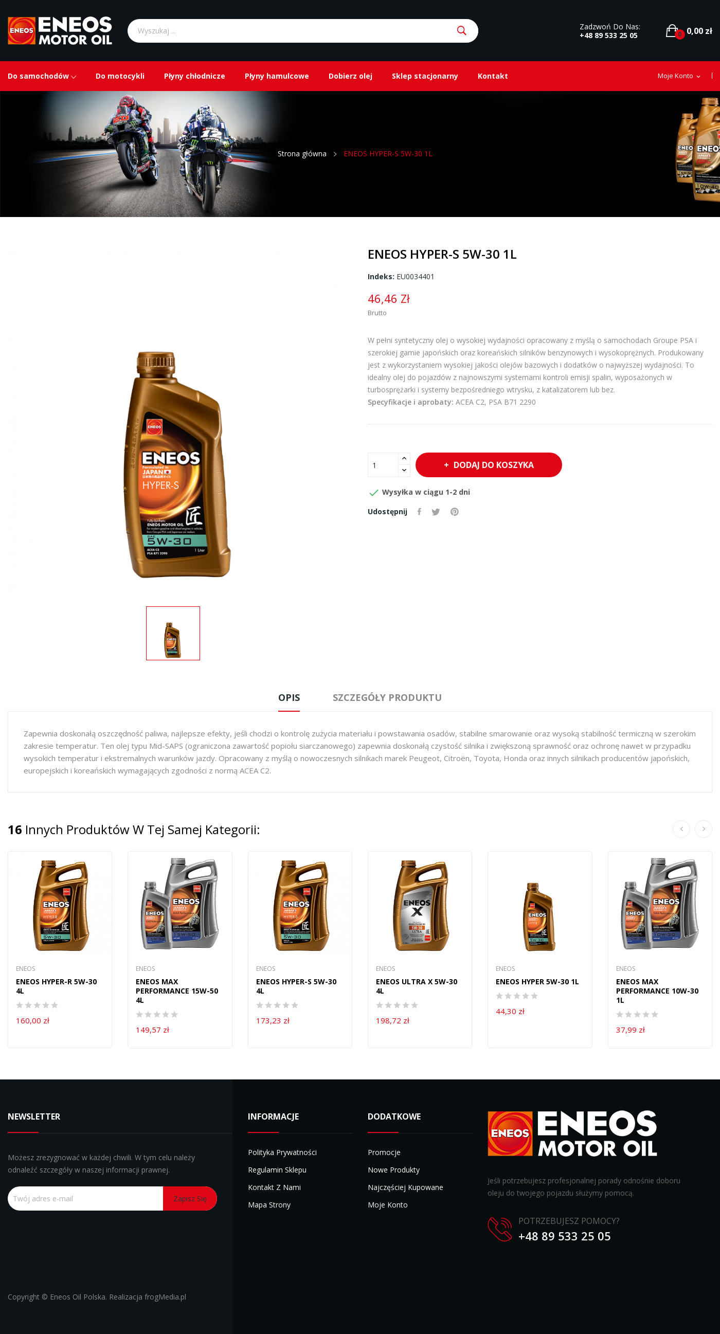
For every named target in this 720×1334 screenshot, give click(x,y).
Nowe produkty (394, 1170)
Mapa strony (269, 1205)
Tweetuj (435, 511)
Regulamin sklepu (277, 1170)
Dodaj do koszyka (493, 465)
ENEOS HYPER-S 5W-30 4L (296, 986)
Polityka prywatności (282, 1152)
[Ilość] (383, 465)
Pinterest (454, 511)
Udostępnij (419, 511)
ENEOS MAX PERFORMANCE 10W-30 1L (657, 991)
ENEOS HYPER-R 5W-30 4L (56, 986)
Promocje (384, 1152)
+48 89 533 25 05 (609, 35)
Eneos (25, 969)
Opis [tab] (289, 697)
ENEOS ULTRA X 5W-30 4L (416, 986)
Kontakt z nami (274, 1187)
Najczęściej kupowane (405, 1187)
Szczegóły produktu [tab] (387, 697)
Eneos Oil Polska (77, 1297)
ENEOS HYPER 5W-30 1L (537, 981)
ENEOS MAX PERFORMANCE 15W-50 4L (177, 991)
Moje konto (388, 1205)
